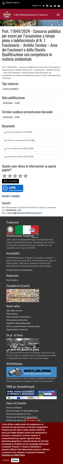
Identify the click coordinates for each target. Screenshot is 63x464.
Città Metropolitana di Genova (31, 14)
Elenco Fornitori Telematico (18, 317)
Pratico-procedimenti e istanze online (23, 326)
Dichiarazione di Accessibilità (19, 270)
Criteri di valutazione (16, 140)
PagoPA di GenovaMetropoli (18, 323)
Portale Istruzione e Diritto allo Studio (23, 420)
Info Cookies (31, 424)
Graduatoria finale (15, 157)
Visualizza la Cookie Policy (13, 459)
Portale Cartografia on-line (18, 414)
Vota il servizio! (10, 181)
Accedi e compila (11, 196)
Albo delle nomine (14, 311)
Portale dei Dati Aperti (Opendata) (21, 417)
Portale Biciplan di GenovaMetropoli (22, 411)
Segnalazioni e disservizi (17, 329)
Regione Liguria (11, 2)
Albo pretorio (12, 314)
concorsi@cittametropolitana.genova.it (24, 213)
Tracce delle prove (15, 148)
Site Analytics (12, 280)
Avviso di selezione (15, 132)
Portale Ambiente (14, 408)
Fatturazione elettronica (17, 320)
